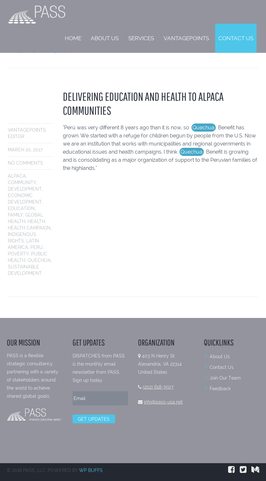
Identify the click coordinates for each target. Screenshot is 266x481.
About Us (105, 38)
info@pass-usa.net (163, 402)
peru (36, 247)
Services (141, 38)
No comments (25, 163)
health (36, 221)
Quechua (39, 260)
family (15, 214)
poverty (18, 253)
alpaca (17, 176)
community (22, 182)
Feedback (220, 388)
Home (73, 38)
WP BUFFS (91, 470)
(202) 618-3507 (158, 387)
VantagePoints (186, 38)
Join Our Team (225, 378)
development (25, 189)
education (21, 208)
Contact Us (235, 38)
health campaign (29, 227)
